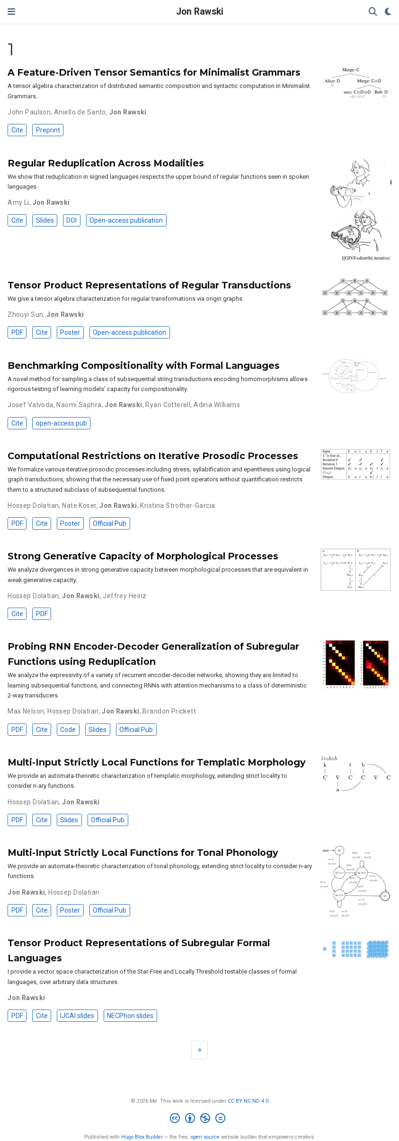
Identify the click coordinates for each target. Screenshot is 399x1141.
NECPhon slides (130, 1015)
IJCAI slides (77, 1015)
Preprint (48, 130)
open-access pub (61, 423)
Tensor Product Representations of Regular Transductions (149, 285)
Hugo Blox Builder (142, 1137)
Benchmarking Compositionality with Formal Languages (144, 365)
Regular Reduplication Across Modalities (106, 163)
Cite (17, 130)
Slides (45, 220)
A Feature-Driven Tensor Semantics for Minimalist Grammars (154, 72)
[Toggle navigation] (11, 11)
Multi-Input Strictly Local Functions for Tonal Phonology (143, 852)
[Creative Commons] (199, 1119)
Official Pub (109, 523)
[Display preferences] (388, 12)
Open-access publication (126, 220)
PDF (17, 332)
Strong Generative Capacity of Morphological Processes (143, 556)
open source (205, 1137)
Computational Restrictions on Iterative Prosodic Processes (153, 456)
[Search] (373, 12)
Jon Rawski (199, 11)
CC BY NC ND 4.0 (248, 1101)
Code (68, 729)
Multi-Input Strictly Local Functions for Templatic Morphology (157, 762)
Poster (70, 332)
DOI (71, 220)
